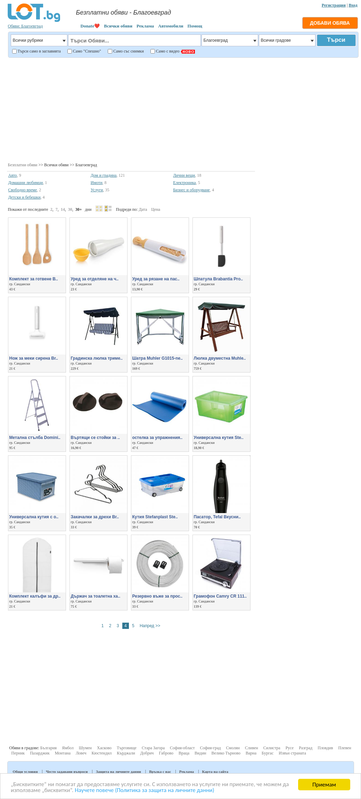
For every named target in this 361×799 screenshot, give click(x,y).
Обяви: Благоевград (25, 26)
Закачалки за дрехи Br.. (95, 516)
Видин (200, 753)
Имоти (96, 182)
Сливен (251, 747)
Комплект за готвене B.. (33, 279)
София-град (210, 747)
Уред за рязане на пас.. (156, 279)
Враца (184, 753)
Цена (155, 209)
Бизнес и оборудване (191, 189)
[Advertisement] (183, 109)
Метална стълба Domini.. (34, 437)
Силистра (271, 747)
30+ (78, 209)
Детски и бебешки (24, 197)
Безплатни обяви (23, 164)
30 (70, 209)
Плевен (344, 747)
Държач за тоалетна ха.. (95, 596)
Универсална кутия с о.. (34, 516)
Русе (290, 747)
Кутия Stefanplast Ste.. (155, 516)
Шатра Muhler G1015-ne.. (157, 358)
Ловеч (81, 753)
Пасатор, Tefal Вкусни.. (217, 516)
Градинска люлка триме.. (97, 358)
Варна (251, 753)
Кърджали (126, 753)
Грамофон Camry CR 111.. (220, 596)
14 (63, 209)
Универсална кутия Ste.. (219, 437)
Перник (18, 753)
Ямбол (68, 747)
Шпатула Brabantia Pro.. (218, 279)
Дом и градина (104, 175)
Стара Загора (153, 747)
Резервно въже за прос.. (157, 596)
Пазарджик (40, 753)
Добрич (147, 753)
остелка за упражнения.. (157, 437)
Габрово (166, 753)
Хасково (104, 747)
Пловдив (325, 747)
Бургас (267, 753)
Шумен (85, 747)
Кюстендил (102, 753)
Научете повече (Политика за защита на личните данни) (145, 790)
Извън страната (292, 753)
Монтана (63, 753)
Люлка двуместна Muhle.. (220, 358)
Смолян (233, 747)
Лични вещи (184, 175)
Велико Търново (225, 753)
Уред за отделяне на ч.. (95, 279)
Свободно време (22, 189)
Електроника (184, 182)
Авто (12, 175)
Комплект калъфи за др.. (35, 596)
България (48, 747)
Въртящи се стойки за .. (95, 437)
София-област (182, 747)
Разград (305, 747)
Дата (143, 209)
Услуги (97, 189)
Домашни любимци (25, 182)
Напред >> (150, 625)
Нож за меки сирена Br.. (33, 358)
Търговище (127, 747)
